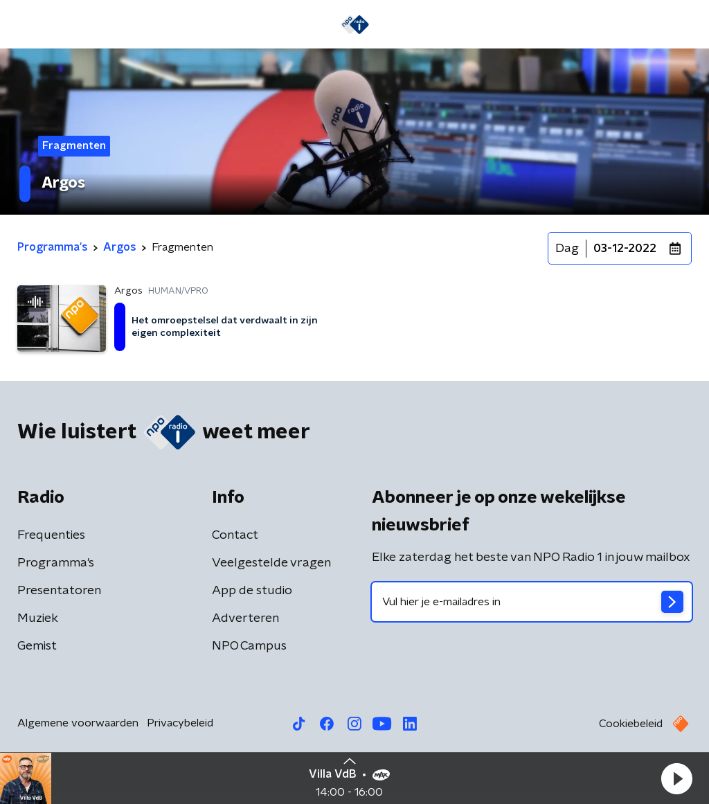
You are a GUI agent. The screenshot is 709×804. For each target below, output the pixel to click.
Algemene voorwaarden (77, 723)
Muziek (37, 618)
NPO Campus (249, 646)
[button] (676, 778)
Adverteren (245, 618)
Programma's (55, 563)
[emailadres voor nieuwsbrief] (532, 601)
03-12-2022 (624, 248)
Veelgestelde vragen (271, 563)
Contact (235, 535)
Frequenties (51, 535)
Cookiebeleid (631, 723)
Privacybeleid (180, 723)
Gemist (37, 646)
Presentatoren (59, 590)
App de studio (252, 590)
